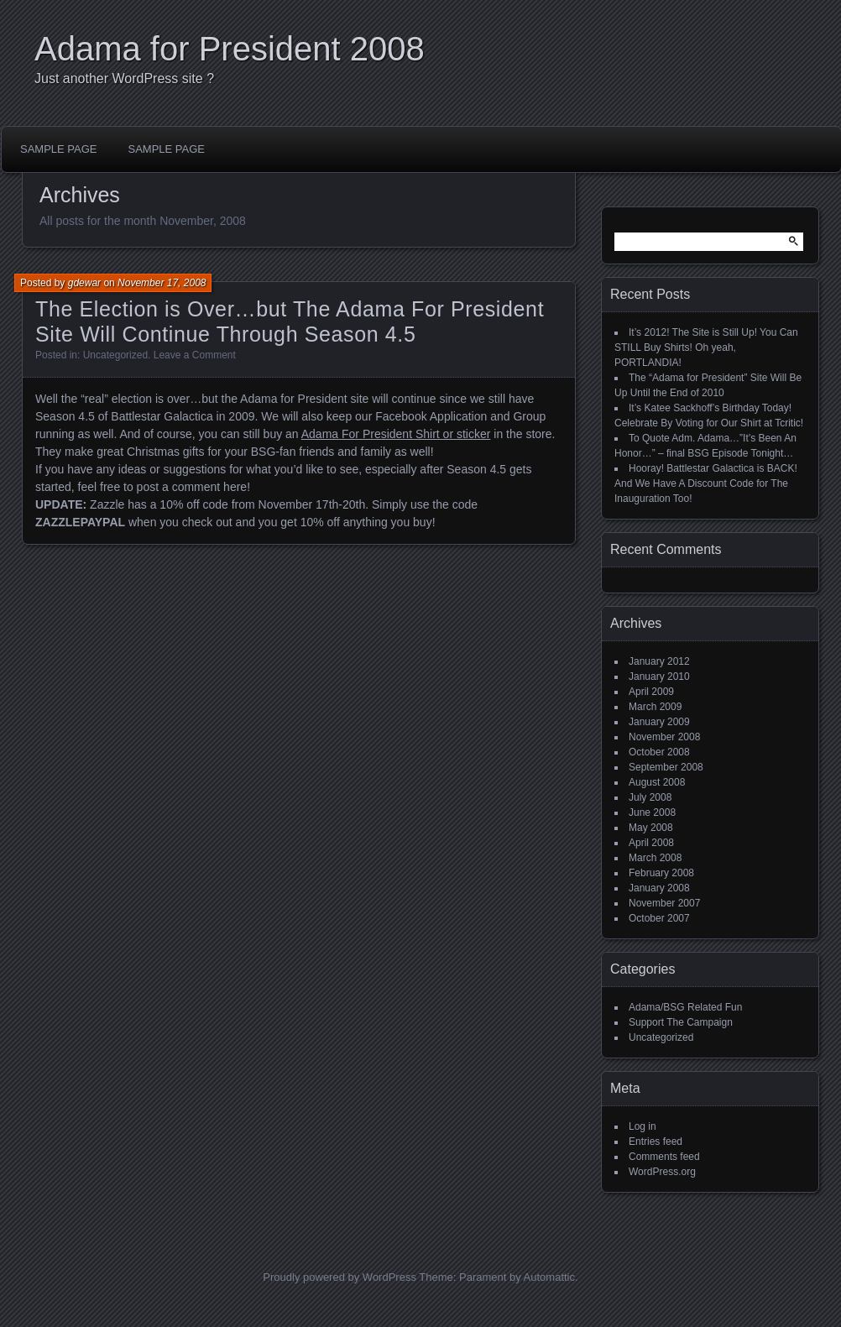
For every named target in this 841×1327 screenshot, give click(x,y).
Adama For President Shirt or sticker (396, 434)
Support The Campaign (681, 1022)
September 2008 (666, 767)
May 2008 (651, 827)
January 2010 (659, 676)
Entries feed (655, 1141)
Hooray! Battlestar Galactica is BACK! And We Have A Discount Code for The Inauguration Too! (705, 483)
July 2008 (650, 797)
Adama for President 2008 (229, 48)
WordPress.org (662, 1172)
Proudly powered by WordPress (339, 1277)
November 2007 (664, 903)
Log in (642, 1126)
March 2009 (655, 707)
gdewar (84, 283)
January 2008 (659, 888)
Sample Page (58, 149)
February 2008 (661, 873)
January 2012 (659, 661)
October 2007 (659, 918)
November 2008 (664, 737)
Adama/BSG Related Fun (685, 1007)
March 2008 (655, 858)
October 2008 (659, 752)
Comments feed (664, 1156)
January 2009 (659, 722)
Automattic (549, 1277)
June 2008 (652, 812)
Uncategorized (115, 355)
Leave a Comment (195, 355)
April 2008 (651, 843)
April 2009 (651, 691)
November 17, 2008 (162, 283)
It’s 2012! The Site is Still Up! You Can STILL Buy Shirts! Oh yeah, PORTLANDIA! (706, 347)
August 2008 (657, 782)
